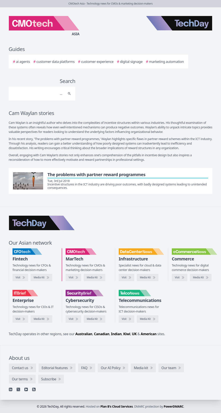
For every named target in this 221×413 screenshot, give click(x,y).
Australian (83, 334)
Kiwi (126, 334)
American (148, 334)
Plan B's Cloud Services (116, 406)
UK (134, 334)
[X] (18, 389)
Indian (116, 334)
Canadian (101, 334)
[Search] (37, 93)
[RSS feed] (34, 389)
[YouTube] (26, 389)
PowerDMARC (174, 406)
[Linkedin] (10, 389)
